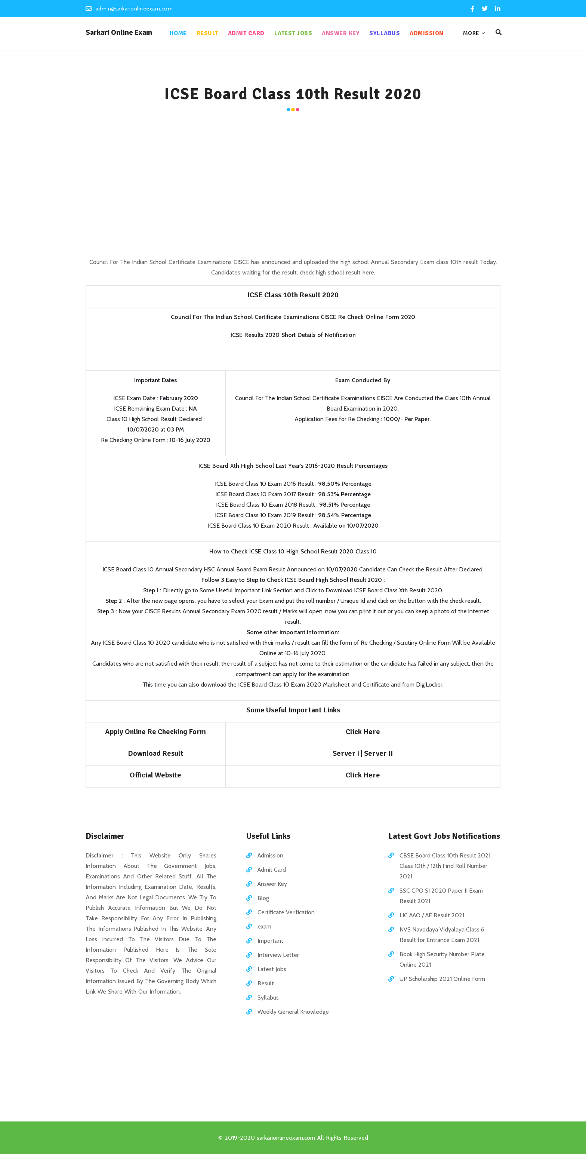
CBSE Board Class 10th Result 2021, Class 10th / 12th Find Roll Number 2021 (445, 865)
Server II (378, 753)
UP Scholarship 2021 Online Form (442, 978)
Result (205, 33)
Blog (263, 897)
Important (270, 940)
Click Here (363, 731)
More (468, 33)
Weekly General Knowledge (293, 1011)
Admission (424, 33)
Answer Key (338, 33)
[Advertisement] (293, 185)
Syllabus (382, 33)
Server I (347, 753)
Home (175, 33)
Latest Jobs (291, 33)
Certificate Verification (286, 911)
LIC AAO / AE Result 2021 (433, 914)
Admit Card (243, 33)
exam (264, 926)
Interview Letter (278, 954)
